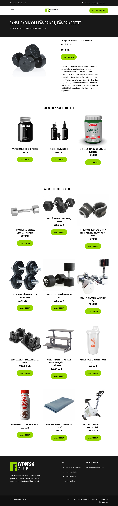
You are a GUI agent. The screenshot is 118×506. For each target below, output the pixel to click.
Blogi (68, 499)
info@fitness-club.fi (96, 468)
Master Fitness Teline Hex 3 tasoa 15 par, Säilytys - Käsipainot (59, 362)
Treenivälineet (76, 40)
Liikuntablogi (70, 481)
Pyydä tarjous (98, 10)
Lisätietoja (69, 57)
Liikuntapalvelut (71, 472)
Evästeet (86, 499)
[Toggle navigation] (12, 10)
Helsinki (86, 3)
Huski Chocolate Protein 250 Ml (25, 424)
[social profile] (25, 3)
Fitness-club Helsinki (73, 468)
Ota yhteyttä (77, 499)
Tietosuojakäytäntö (100, 499)
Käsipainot (87, 40)
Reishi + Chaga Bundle (59, 149)
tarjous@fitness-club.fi (99, 3)
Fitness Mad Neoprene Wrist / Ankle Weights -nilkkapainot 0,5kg (93, 232)
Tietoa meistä (70, 476)
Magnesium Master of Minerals (25, 149)
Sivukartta (103, 502)
